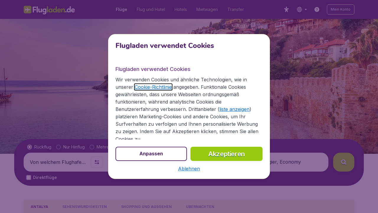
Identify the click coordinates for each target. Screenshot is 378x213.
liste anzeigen (234, 109)
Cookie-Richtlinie (153, 87)
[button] (189, 169)
